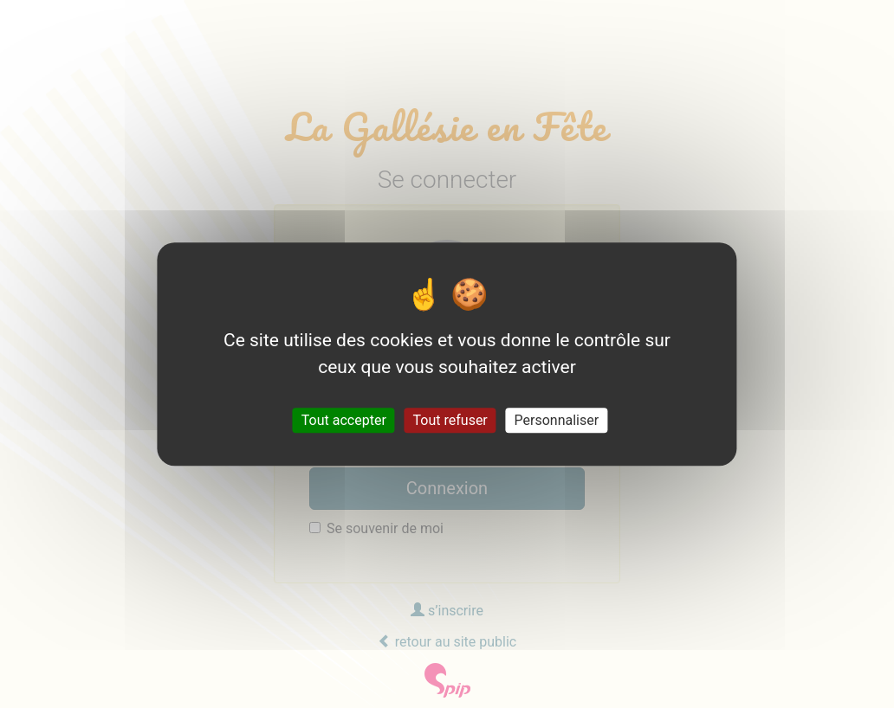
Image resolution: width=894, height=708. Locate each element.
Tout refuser (450, 420)
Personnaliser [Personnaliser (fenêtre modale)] (557, 420)
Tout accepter (343, 420)
